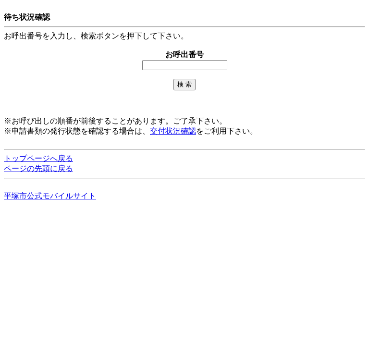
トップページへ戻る (38, 158)
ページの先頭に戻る (38, 168)
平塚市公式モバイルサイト (50, 196)
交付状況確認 (173, 131)
